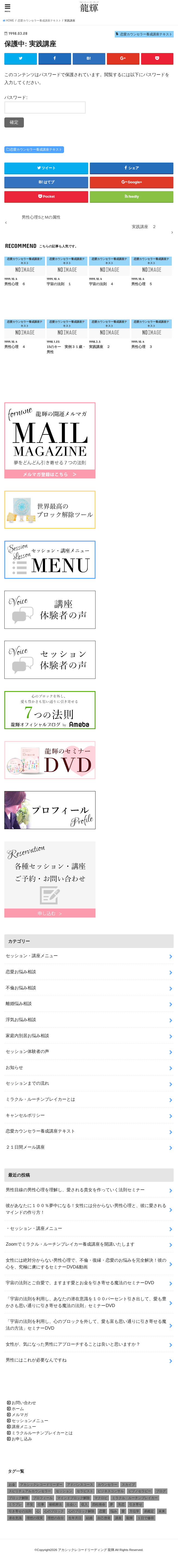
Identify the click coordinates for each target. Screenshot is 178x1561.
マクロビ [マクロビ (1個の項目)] (100, 1498)
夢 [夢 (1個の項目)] (111, 1505)
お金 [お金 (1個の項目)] (12, 1485)
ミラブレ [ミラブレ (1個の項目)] (15, 1505)
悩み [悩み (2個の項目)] (113, 1512)
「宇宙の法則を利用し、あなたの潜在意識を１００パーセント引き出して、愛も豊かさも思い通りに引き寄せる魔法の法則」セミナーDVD (86, 1302)
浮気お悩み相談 (21, 1020)
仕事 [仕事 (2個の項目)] (41, 1505)
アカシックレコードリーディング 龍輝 (86, 1550)
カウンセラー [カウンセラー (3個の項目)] (107, 1485)
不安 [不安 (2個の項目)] (30, 1505)
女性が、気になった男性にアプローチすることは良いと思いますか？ (73, 1344)
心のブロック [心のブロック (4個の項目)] (54, 1512)
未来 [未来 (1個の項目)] (161, 1512)
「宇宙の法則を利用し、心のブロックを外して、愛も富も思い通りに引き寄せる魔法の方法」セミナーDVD (86, 1325)
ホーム (18, 1409)
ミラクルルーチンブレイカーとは (42, 1433)
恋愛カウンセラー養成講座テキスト (36, 150)
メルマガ (20, 1415)
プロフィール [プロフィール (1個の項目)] (43, 1498)
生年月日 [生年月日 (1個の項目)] (74, 1518)
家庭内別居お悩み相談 (27, 1035)
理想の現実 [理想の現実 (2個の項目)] (35, 1518)
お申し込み (22, 1439)
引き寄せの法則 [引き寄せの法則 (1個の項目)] (20, 1512)
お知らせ (14, 1067)
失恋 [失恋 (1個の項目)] (121, 1505)
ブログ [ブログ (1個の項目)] (161, 1492)
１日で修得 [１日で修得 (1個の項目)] (146, 1518)
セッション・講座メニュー (32, 956)
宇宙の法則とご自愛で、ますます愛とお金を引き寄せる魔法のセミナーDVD (80, 1283)
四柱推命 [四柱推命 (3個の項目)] (98, 1505)
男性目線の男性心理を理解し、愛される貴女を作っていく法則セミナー (75, 1190)
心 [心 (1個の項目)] (38, 1512)
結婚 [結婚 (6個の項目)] (89, 1518)
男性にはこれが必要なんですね (36, 1360)
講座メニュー (24, 1427)
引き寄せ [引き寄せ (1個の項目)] (135, 1505)
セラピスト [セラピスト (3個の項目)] (85, 1492)
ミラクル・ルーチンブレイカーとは (40, 1099)
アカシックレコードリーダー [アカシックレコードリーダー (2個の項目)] (41, 1485)
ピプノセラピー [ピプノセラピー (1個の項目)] (139, 1492)
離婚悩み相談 (19, 1004)
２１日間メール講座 (25, 1147)
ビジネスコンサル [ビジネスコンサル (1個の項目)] (111, 1492)
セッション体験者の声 (27, 1051)
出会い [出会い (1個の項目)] (71, 1505)
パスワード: (45, 104)
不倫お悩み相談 (21, 988)
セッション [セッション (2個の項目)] (64, 1492)
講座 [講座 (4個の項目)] (118, 1518)
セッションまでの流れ (27, 1083)
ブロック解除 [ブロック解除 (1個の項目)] (18, 1498)
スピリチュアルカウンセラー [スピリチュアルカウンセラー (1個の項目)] (30, 1492)
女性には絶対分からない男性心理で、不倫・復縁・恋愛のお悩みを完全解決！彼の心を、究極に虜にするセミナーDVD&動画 (86, 1264)
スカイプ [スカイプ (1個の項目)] (128, 1485)
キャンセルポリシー (25, 1115)
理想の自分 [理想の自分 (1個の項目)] (55, 1518)
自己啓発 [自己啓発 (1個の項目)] (103, 1518)
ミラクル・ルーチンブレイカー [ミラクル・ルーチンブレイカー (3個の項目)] (135, 1498)
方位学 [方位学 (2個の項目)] (134, 1512)
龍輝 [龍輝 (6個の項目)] (129, 1518)
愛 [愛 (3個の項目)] (123, 1512)
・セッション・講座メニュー (34, 1228)
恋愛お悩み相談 (21, 972)
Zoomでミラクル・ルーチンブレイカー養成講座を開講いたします (70, 1244)
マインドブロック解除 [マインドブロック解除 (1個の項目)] (73, 1498)
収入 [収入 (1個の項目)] (84, 1505)
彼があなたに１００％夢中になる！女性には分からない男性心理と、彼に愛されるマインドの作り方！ (86, 1209)
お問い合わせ (24, 1403)
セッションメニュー (30, 1421)
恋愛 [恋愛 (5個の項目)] (102, 1512)
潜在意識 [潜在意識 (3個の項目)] (15, 1518)
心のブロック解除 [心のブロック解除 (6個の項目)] (81, 1512)
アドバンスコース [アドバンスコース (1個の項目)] (80, 1485)
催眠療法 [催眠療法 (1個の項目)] (55, 1505)
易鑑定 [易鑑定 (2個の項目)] (149, 1512)
